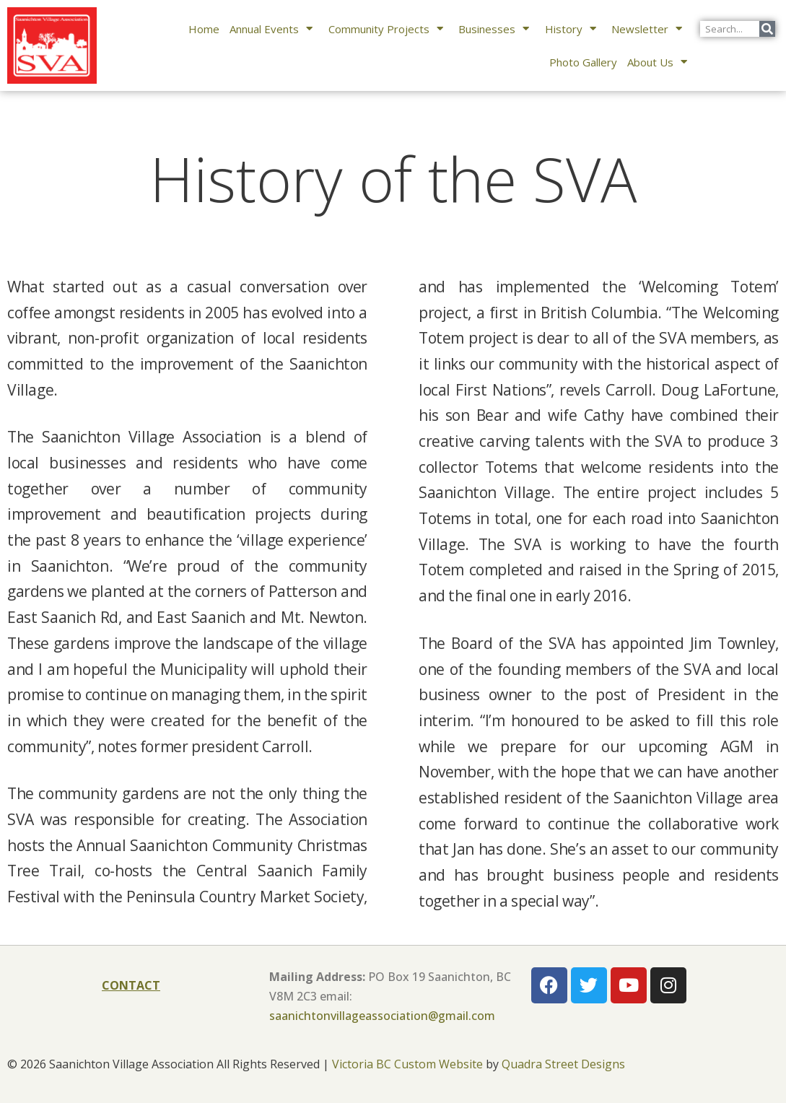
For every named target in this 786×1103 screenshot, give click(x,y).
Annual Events (274, 28)
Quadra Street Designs (563, 1064)
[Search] (767, 29)
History (573, 28)
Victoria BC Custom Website (407, 1064)
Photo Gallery (583, 62)
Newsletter (649, 28)
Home (203, 29)
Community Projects (388, 28)
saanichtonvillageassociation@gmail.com (382, 1016)
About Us (660, 61)
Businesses (496, 28)
